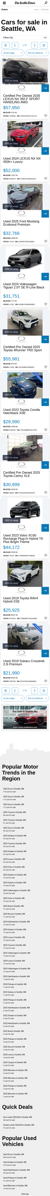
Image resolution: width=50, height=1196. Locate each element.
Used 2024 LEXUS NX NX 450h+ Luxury (22, 160)
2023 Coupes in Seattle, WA (14, 1063)
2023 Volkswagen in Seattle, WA (16, 891)
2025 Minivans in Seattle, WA (15, 1079)
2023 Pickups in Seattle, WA (15, 1001)
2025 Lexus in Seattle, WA (14, 938)
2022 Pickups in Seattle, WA (15, 1087)
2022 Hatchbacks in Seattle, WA (16, 1024)
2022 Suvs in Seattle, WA (13, 829)
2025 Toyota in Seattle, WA (14, 821)
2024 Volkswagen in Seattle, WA (16, 970)
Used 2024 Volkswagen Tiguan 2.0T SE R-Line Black (23, 286)
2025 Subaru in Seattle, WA (14, 884)
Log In (36, 9)
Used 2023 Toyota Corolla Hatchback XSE (21, 411)
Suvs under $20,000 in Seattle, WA (17, 1118)
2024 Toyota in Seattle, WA (14, 813)
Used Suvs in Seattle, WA (13, 1155)
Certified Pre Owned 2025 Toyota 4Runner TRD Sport (22, 348)
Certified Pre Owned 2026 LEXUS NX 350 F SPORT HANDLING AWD (21, 99)
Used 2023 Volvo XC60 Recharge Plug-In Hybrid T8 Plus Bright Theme (23, 538)
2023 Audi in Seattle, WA (13, 907)
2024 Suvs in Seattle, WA (13, 805)
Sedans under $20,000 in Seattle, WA (18, 1126)
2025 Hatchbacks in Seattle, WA (16, 1009)
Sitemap (25, 1194)
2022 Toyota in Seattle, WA (14, 946)
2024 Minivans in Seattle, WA (15, 1071)
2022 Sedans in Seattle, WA (14, 1016)
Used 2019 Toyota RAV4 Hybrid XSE (20, 600)
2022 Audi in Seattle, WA (13, 1032)
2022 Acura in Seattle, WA (14, 1048)
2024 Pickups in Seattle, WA (15, 985)
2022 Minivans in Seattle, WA (15, 1095)
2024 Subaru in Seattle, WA (14, 930)
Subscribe (45, 9)
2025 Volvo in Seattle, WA (14, 899)
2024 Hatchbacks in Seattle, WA (16, 923)
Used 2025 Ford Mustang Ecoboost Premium (21, 223)
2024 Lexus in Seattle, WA (14, 962)
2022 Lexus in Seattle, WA (14, 1056)
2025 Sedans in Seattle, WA (14, 876)
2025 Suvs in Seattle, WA (13, 798)
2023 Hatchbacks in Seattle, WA (16, 977)
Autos (4, 9)
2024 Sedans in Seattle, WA (14, 852)
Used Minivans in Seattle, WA (15, 1187)
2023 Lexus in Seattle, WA (14, 860)
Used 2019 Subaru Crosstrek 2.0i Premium (24, 662)
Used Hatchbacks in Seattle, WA (16, 1171)
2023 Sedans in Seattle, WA (14, 837)
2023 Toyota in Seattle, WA (14, 844)
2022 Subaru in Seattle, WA (14, 993)
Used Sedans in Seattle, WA (14, 1163)
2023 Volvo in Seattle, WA (14, 868)
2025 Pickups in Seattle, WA (15, 1040)
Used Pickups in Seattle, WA (15, 1179)
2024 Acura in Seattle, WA (14, 915)
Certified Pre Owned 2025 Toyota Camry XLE (21, 474)
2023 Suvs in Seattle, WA (13, 790)
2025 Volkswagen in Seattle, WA (16, 954)
